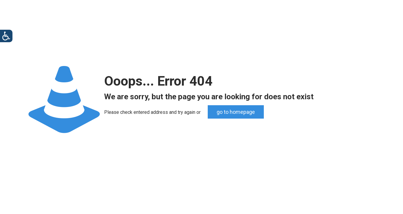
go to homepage (236, 112)
